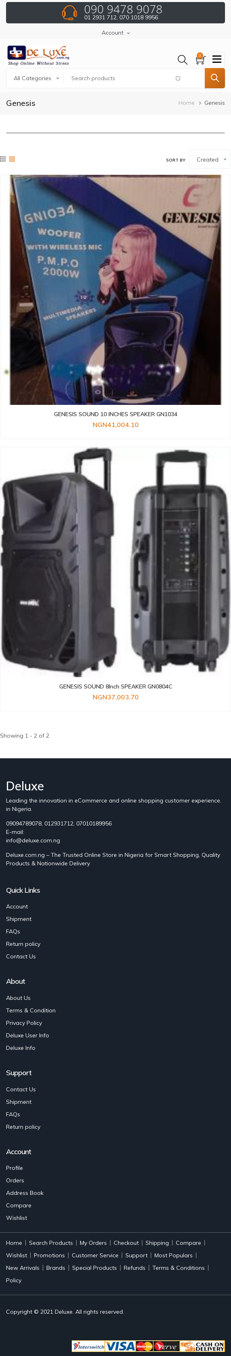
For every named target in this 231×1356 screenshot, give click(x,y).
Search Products (51, 1243)
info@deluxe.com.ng (33, 840)
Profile (14, 1167)
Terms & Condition (31, 1010)
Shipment (18, 919)
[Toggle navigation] (217, 60)
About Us (18, 997)
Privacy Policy (24, 1022)
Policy (13, 1280)
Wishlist (16, 1217)
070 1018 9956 (138, 17)
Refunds (135, 1268)
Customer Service (95, 1255)
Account (17, 906)
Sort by (175, 160)
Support (136, 1255)
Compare (18, 1205)
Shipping (157, 1243)
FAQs (13, 931)
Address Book (25, 1192)
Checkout (126, 1243)
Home (187, 102)
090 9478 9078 (123, 9)
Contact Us (21, 956)
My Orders (93, 1243)
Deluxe (64, 1311)
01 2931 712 (100, 17)
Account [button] (112, 32)
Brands (55, 1268)
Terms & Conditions (178, 1268)
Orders (15, 1180)
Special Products (94, 1268)
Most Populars (173, 1255)
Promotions (49, 1255)
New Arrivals (23, 1268)
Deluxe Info (20, 1047)
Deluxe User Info (27, 1035)
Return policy (23, 944)
